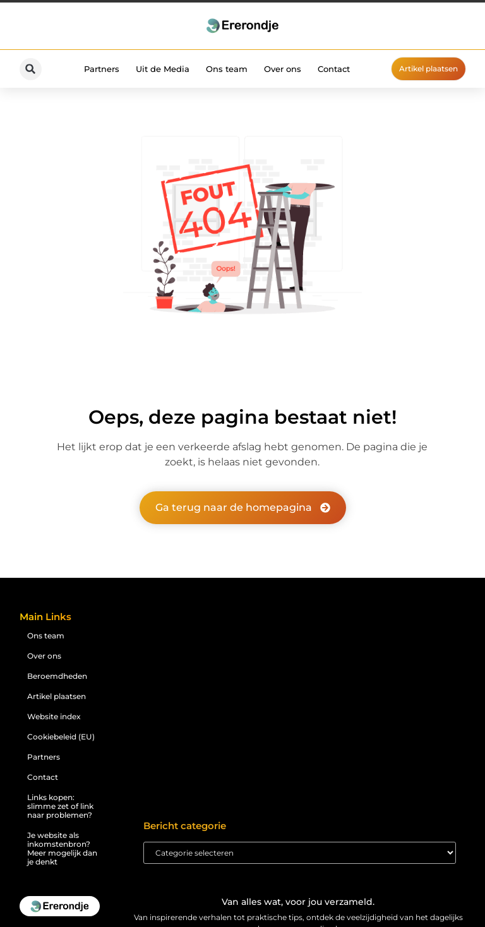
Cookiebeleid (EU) (61, 736)
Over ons (282, 69)
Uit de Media (162, 69)
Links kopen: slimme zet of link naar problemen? (60, 806)
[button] (31, 69)
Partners (101, 69)
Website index (54, 716)
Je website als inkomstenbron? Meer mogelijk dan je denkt (62, 848)
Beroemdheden (57, 676)
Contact (334, 69)
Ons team (227, 69)
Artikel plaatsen (56, 696)
